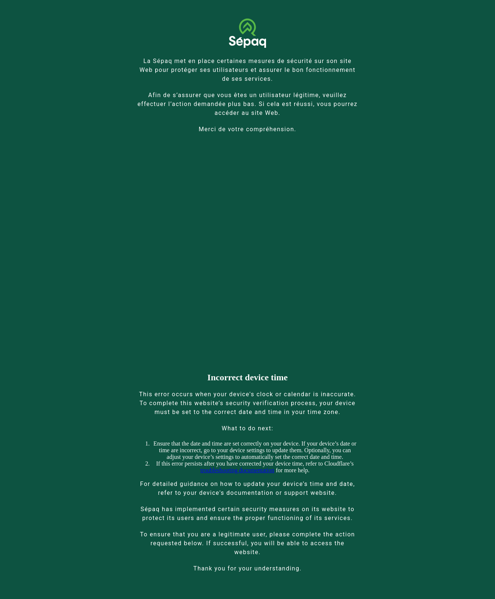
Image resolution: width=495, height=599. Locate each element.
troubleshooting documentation (237, 470)
